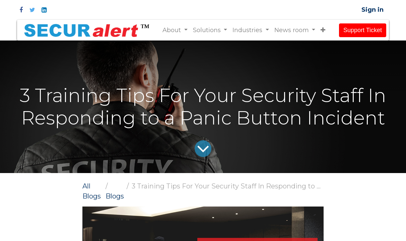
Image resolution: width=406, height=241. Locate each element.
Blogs (115, 196)
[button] (323, 30)
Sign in (372, 9)
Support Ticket (362, 30)
